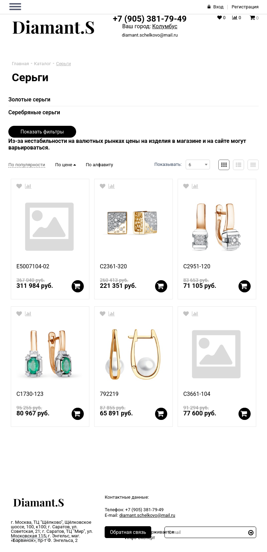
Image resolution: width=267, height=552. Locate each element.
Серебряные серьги (34, 112)
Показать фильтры (42, 132)
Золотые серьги (29, 99)
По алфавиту (99, 164)
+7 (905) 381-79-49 (150, 19)
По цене (65, 164)
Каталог (42, 63)
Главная (20, 63)
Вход (218, 6)
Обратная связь (128, 532)
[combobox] (198, 164)
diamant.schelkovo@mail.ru (150, 35)
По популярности (26, 164)
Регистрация (245, 6)
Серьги (63, 63)
